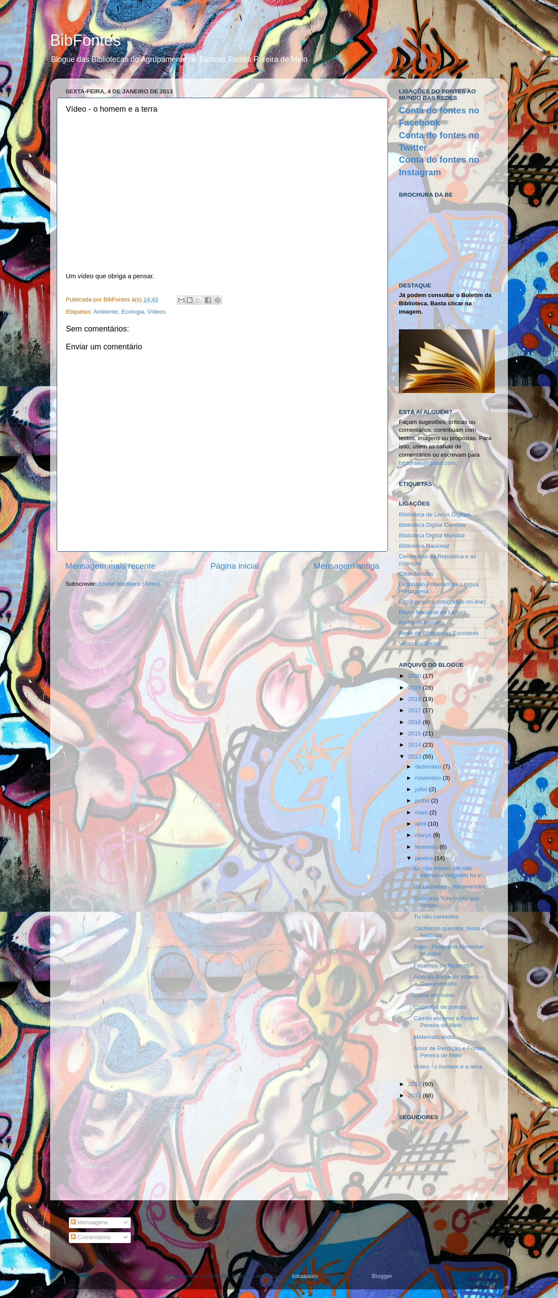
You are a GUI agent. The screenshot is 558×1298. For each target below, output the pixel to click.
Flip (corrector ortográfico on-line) (442, 601)
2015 (415, 733)
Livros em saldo (434, 995)
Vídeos (156, 311)
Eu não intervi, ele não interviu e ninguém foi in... (450, 871)
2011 (415, 1095)
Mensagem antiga (346, 565)
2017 (415, 710)
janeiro (424, 858)
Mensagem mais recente (110, 565)
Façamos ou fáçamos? (443, 965)
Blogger (382, 1276)
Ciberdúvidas (416, 573)
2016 (415, 722)
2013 (415, 756)
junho (423, 800)
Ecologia (133, 311)
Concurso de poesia (440, 1007)
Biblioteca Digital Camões (432, 525)
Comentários (91, 1237)
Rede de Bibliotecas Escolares (439, 633)
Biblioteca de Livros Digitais (435, 514)
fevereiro (427, 847)
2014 (415, 744)
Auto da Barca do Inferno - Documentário (448, 980)
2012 (415, 1084)
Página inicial (235, 565)
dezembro (429, 766)
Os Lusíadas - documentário (451, 886)
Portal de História (421, 622)
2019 (415, 687)
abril (421, 823)
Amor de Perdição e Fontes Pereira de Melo (449, 1052)
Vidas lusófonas (419, 643)
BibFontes (85, 40)
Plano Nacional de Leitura (432, 612)
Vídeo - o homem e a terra (448, 1066)
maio (422, 812)
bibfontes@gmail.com (427, 463)
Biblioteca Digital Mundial (432, 535)
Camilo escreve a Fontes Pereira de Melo (446, 1021)
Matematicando (434, 1037)
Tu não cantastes (436, 916)
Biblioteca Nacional (424, 546)
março (424, 835)
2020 (415, 676)
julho (422, 789)
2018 (415, 699)
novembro (429, 778)
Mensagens (89, 1222)
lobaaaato (305, 1276)
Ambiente (105, 311)
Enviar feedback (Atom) (129, 584)
